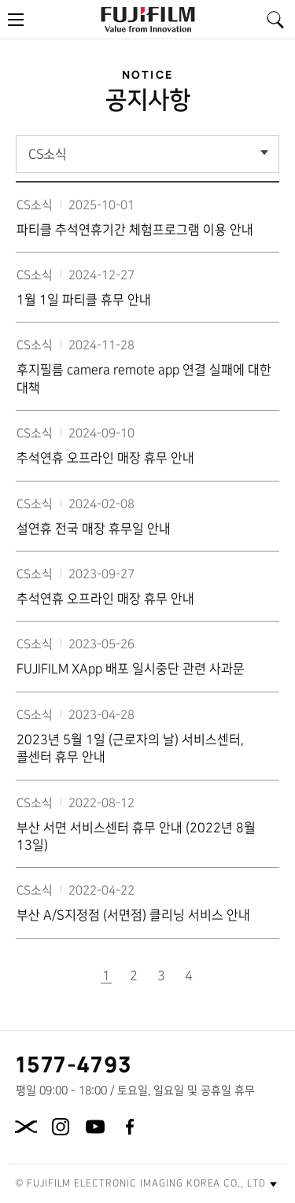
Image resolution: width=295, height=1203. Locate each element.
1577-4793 (74, 1064)
